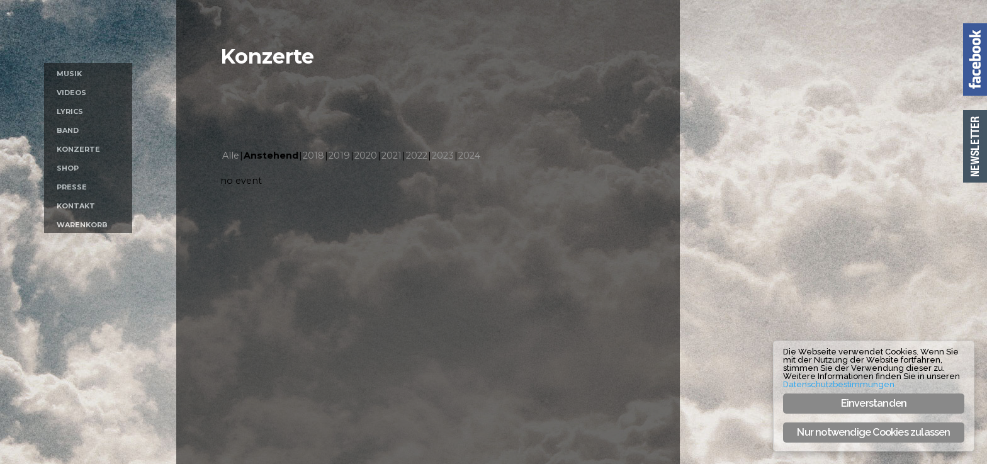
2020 (365, 155)
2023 (443, 155)
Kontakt (76, 205)
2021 (391, 155)
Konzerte (78, 149)
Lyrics (70, 111)
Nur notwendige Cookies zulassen (873, 432)
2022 (416, 155)
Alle (230, 155)
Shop (68, 168)
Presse (72, 187)
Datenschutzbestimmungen (838, 384)
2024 (469, 155)
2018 (313, 155)
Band (68, 130)
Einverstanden (874, 403)
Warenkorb (82, 224)
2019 (339, 155)
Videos (71, 92)
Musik (69, 73)
